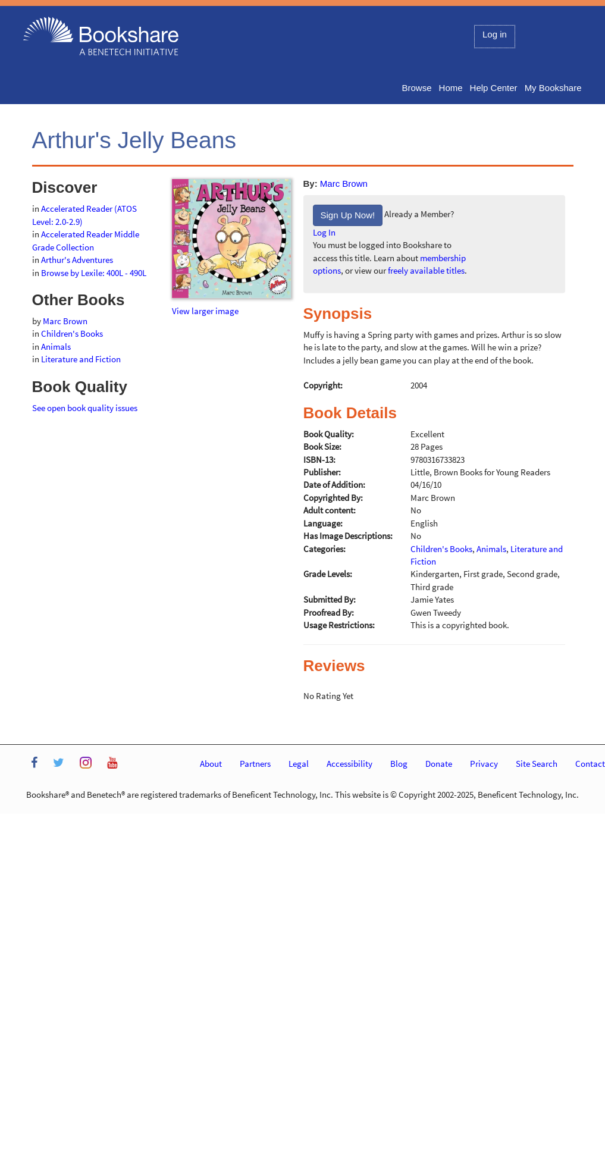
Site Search (536, 763)
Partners (255, 763)
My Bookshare (553, 88)
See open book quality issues (84, 407)
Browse (417, 88)
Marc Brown (344, 183)
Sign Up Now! (348, 215)
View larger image (205, 310)
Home (451, 88)
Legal (299, 763)
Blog (398, 763)
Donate (438, 763)
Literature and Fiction (81, 359)
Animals (56, 346)
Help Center (494, 88)
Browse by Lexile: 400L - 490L (93, 272)
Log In (324, 232)
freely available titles (426, 270)
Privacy (484, 763)
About (211, 763)
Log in (494, 34)
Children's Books (72, 333)
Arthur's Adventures (77, 259)
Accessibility (349, 763)
